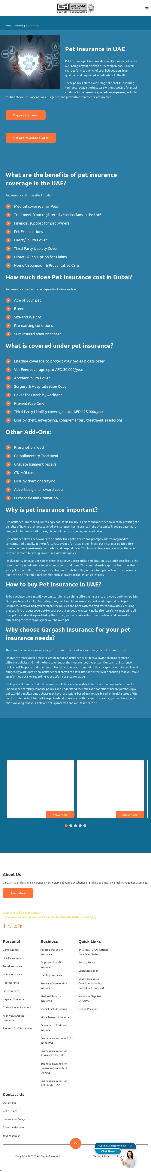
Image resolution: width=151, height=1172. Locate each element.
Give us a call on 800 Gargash (22, 912)
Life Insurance (11, 991)
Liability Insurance (51, 975)
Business (49, 941)
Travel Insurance (12, 966)
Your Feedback (11, 1135)
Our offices (9, 1102)
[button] (66, 826)
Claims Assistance (13, 1127)
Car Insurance (11, 949)
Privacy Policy (86, 962)
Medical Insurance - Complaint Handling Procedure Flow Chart (91, 984)
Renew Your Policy (14, 1119)
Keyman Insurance (13, 999)
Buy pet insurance (25, 115)
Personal (19, 26)
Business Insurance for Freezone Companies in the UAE (54, 1068)
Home (8, 26)
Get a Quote (10, 1111)
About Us (12, 874)
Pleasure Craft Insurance (17, 1028)
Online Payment (88, 1009)
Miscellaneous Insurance (55, 1017)
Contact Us (13, 1094)
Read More (18, 893)
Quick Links (89, 941)
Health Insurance (13, 958)
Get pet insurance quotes (30, 137)
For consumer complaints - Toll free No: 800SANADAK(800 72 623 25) (49, 917)
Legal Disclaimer (88, 970)
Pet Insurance (11, 982)
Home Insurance (12, 974)
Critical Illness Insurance (17, 1007)
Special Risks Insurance (54, 1009)
